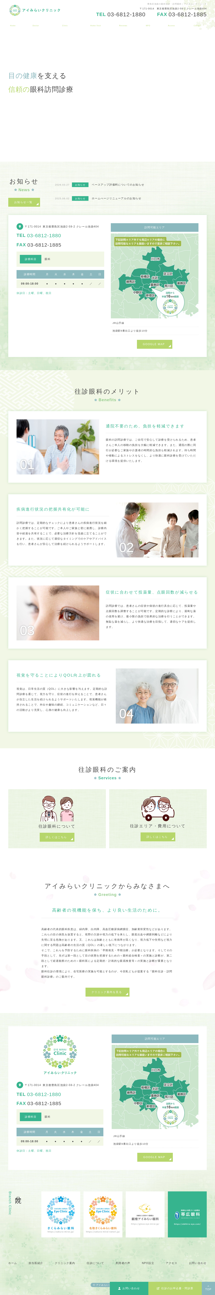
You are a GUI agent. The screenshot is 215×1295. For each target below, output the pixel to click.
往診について (95, 23)
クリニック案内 (65, 23)
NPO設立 (148, 23)
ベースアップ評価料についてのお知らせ (118, 184)
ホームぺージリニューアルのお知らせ (116, 198)
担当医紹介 (35, 23)
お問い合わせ (197, 23)
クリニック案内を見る (106, 992)
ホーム (13, 23)
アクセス (171, 23)
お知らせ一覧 (23, 202)
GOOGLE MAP (154, 344)
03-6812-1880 (44, 235)
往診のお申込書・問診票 (175, 1288)
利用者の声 (123, 23)
